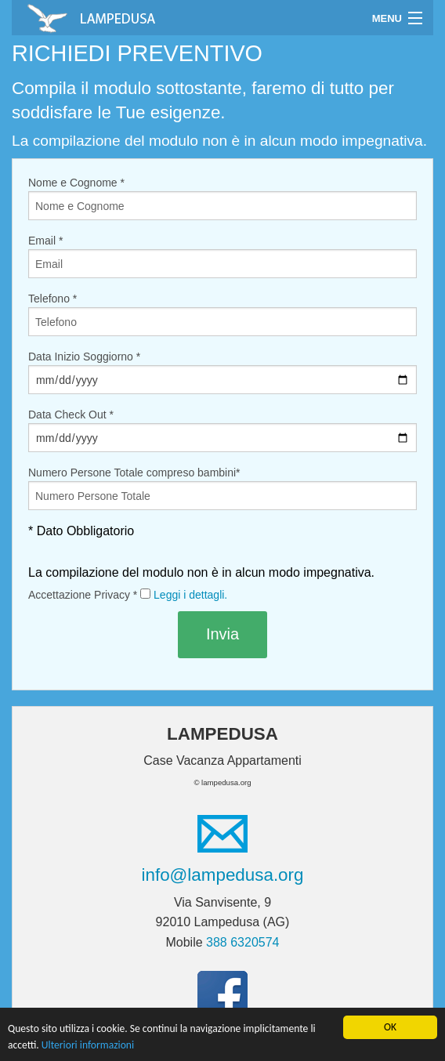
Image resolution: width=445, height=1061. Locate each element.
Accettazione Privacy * (127, 594)
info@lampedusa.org (223, 875)
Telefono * (222, 314)
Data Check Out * (222, 430)
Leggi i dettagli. (190, 594)
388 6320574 (242, 942)
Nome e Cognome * (222, 198)
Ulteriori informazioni (88, 1045)
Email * (222, 256)
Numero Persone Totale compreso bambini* (222, 488)
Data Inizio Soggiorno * (222, 372)
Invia (222, 634)
